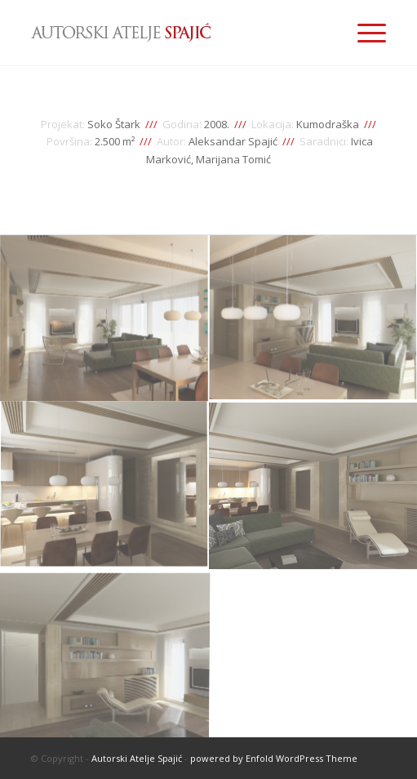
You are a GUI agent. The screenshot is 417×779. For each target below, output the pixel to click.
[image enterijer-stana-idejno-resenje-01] (104, 319)
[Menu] (363, 32)
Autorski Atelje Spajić (136, 758)
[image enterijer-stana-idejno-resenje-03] (104, 486)
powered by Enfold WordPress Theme (273, 758)
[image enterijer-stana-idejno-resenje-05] (104, 653)
